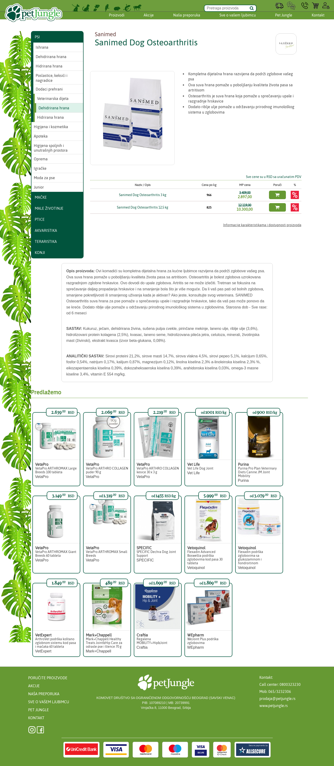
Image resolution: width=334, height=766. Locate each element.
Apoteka (41, 136)
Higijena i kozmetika (51, 127)
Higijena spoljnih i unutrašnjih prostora (51, 148)
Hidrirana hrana (49, 66)
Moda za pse (44, 178)
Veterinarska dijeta (53, 98)
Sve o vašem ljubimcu (237, 19)
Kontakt (318, 19)
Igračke (40, 168)
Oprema (41, 159)
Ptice (40, 219)
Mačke (41, 197)
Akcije (149, 19)
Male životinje (49, 208)
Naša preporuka (186, 19)
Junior (39, 187)
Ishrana (42, 47)
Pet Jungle (283, 19)
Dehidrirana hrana (51, 57)
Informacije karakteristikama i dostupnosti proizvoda (262, 225)
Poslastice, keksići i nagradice (51, 78)
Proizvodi (116, 19)
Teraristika (46, 241)
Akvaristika (46, 230)
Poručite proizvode (47, 678)
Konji (40, 252)
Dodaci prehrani (49, 89)
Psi (37, 37)
